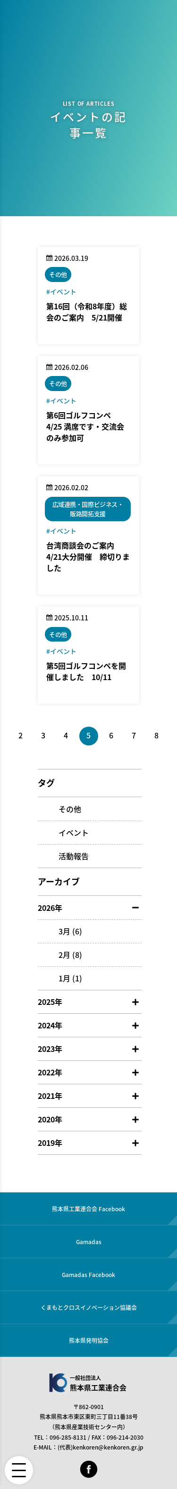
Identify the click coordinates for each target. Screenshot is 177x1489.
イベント (74, 832)
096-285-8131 (68, 1437)
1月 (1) (70, 978)
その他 (70, 809)
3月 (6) (70, 931)
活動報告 (74, 856)
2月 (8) (70, 954)
